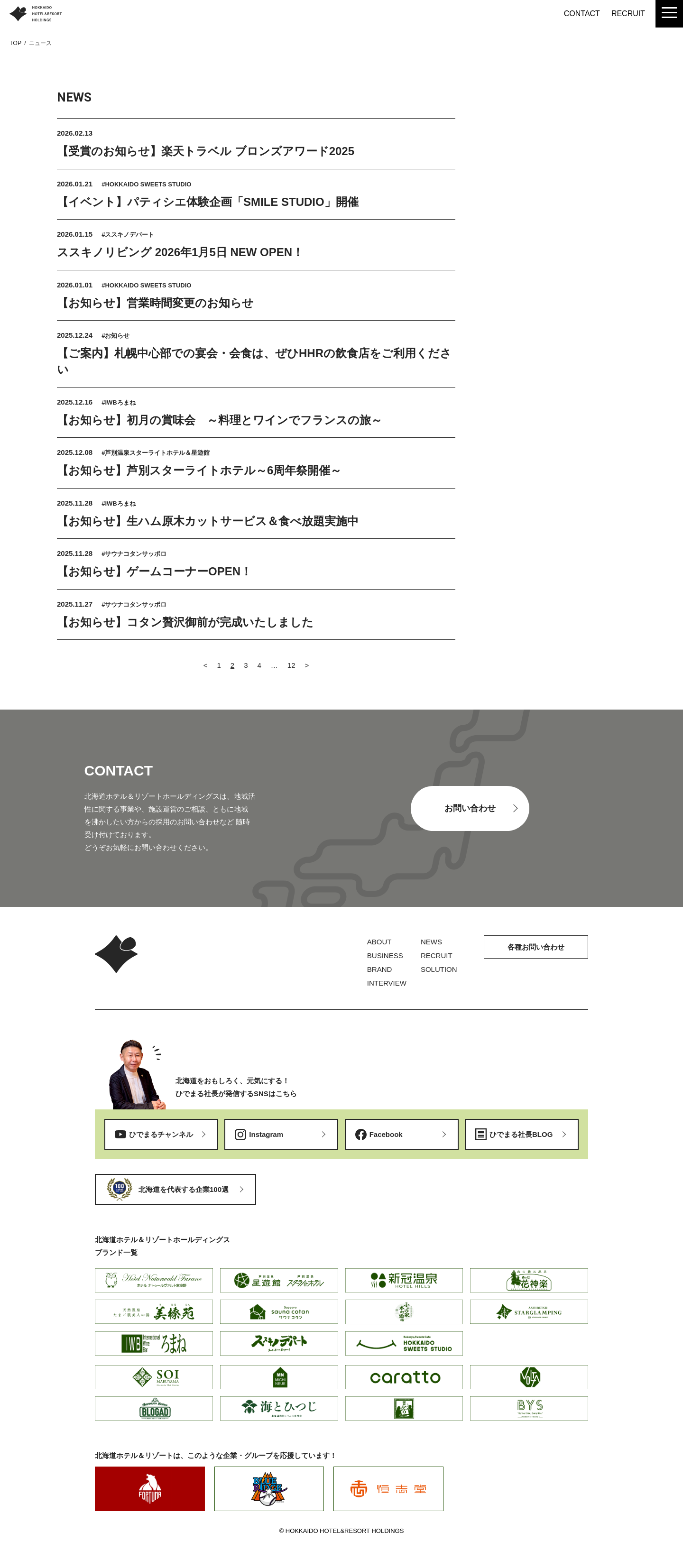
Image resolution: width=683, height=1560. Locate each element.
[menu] (669, 14)
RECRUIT (628, 13)
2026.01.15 (75, 234)
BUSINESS (385, 955)
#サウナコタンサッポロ (134, 553)
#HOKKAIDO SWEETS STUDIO (146, 184)
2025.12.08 (75, 452)
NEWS (431, 942)
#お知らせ (115, 335)
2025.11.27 (75, 604)
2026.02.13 (74, 133)
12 (291, 665)
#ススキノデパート (128, 234)
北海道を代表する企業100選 (183, 1189)
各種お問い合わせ (536, 947)
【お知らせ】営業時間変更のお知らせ (155, 302)
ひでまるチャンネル (161, 1134)
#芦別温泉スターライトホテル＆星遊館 (156, 452)
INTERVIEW (386, 983)
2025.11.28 (75, 503)
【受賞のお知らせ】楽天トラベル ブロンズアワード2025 (205, 151)
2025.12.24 (75, 335)
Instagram (266, 1134)
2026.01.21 (75, 184)
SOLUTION (439, 969)
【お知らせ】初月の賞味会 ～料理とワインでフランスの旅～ (219, 420)
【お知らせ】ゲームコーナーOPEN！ (154, 571)
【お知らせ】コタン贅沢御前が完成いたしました (185, 622)
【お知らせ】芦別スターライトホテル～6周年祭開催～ (199, 470)
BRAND (379, 969)
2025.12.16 (75, 402)
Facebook (386, 1134)
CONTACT (582, 13)
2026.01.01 (75, 285)
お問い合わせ (470, 808)
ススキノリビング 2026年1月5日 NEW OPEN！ (180, 252)
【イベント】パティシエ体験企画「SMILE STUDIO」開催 (208, 201)
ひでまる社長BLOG (521, 1134)
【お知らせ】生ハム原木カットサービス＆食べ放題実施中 (208, 521)
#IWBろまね (119, 402)
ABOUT (379, 942)
